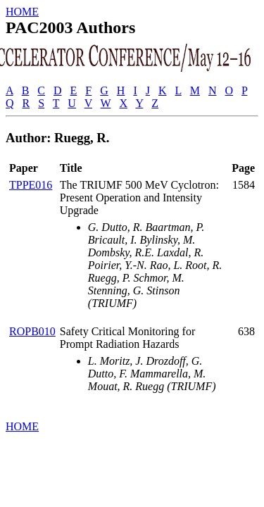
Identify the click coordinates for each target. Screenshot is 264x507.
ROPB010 (32, 331)
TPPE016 (30, 185)
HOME (22, 12)
